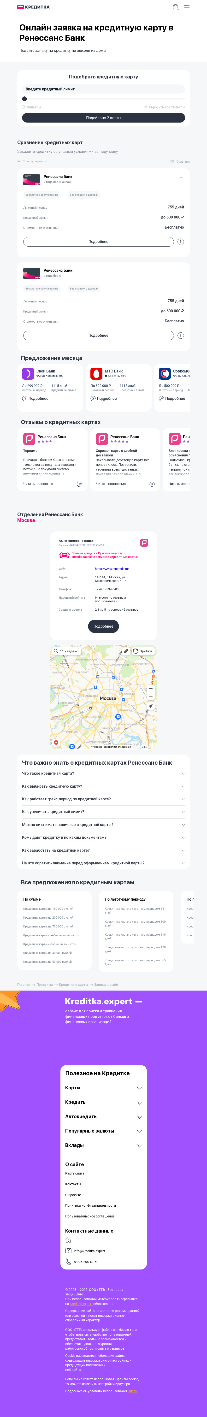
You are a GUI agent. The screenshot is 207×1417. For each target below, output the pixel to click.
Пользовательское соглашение (89, 1216)
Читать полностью (38, 484)
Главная (23, 984)
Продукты (44, 984)
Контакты (73, 1184)
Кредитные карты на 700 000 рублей (48, 926)
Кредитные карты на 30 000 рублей (47, 953)
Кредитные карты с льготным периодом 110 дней (135, 936)
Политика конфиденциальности (90, 1205)
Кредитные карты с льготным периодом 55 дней (134, 911)
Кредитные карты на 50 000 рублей (47, 961)
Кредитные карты (73, 984)
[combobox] (35, 161)
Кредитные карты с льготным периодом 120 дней (135, 949)
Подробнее (103, 626)
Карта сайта (74, 1173)
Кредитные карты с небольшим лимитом (51, 935)
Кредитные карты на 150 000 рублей (48, 908)
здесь (132, 1391)
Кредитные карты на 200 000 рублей (48, 917)
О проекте (73, 1195)
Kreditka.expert (81, 1304)
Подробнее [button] (98, 241)
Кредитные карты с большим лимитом (50, 944)
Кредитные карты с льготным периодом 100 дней (135, 923)
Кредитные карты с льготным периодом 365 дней (135, 962)
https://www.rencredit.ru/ (112, 569)
